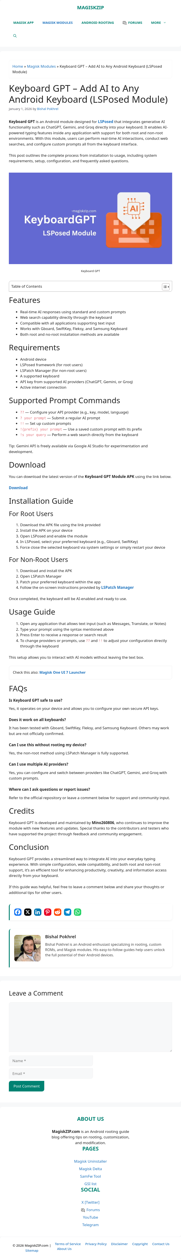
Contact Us (160, 1244)
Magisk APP (23, 22)
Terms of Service (68, 1244)
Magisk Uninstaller (90, 1161)
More (161, 22)
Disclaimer (119, 1244)
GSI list (91, 1183)
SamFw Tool (90, 1176)
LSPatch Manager (117, 587)
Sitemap (32, 1250)
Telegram (90, 1224)
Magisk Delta (90, 1168)
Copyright (140, 1244)
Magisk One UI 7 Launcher (62, 672)
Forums (135, 22)
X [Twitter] (90, 1202)
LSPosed (105, 121)
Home (17, 66)
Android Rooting (98, 22)
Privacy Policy (96, 1244)
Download (18, 487)
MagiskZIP (90, 7)
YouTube (90, 1217)
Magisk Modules (57, 22)
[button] (15, 35)
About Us (64, 1248)
